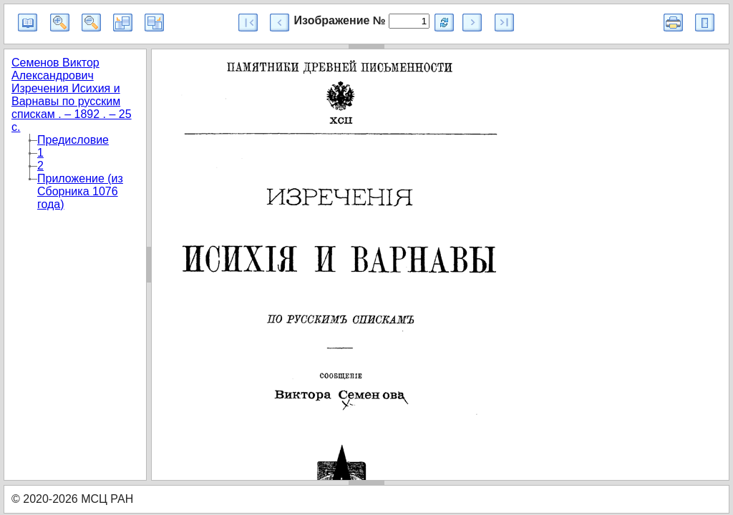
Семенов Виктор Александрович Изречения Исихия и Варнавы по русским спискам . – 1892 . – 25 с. (71, 95)
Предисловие (73, 140)
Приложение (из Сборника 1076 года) (80, 191)
